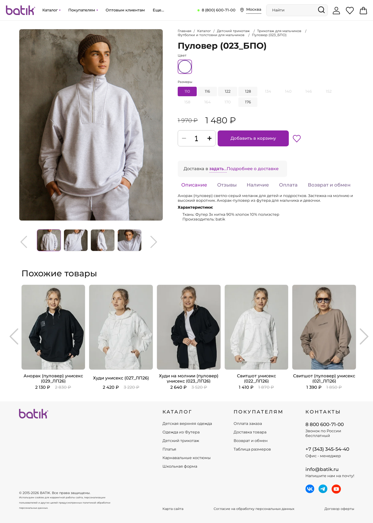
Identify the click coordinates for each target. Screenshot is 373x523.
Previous (23, 242)
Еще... (158, 10)
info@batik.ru (322, 469)
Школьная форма (179, 466)
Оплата (288, 185)
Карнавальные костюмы (186, 458)
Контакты (323, 412)
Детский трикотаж (180, 441)
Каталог (51, 10)
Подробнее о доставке (253, 168)
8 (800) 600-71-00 (219, 10)
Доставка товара (250, 432)
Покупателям (83, 10)
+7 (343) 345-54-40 (327, 449)
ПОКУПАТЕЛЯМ (259, 412)
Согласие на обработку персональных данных (254, 509)
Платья (169, 449)
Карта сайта (172, 509)
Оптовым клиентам (125, 10)
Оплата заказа (248, 424)
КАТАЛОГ (177, 412)
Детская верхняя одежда (187, 424)
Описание (194, 185)
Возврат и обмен (329, 185)
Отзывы (227, 185)
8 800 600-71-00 (324, 424)
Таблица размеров (252, 449)
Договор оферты (339, 509)
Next (153, 242)
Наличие (258, 185)
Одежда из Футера (181, 432)
